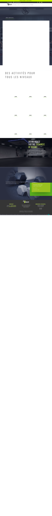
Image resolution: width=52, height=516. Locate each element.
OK (48, 214)
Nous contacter (10, 17)
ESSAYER (16, 96)
